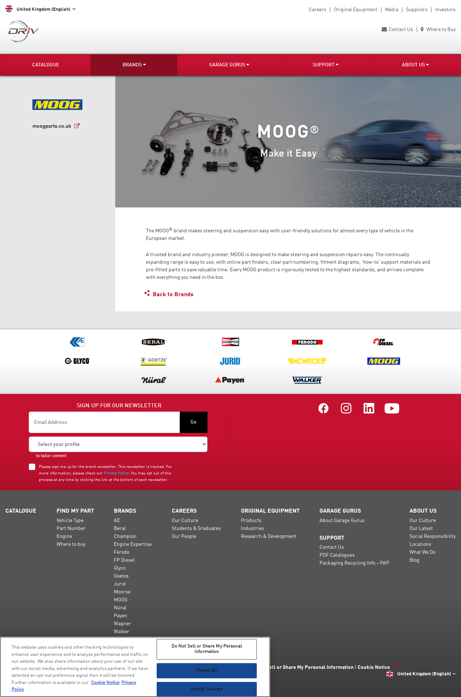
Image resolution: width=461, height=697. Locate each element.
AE (117, 520)
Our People (184, 536)
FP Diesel (124, 560)
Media (391, 9)
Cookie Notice (374, 667)
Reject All (207, 670)
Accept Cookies (207, 689)
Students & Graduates (196, 528)
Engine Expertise (133, 544)
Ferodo (121, 552)
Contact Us (397, 29)
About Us (415, 64)
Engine (64, 536)
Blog (414, 560)
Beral (120, 528)
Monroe (122, 592)
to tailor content (51, 456)
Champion (125, 536)
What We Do (422, 552)
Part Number (71, 528)
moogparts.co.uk (51, 126)
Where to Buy (438, 29)
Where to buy (71, 544)
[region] (135, 667)
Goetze (121, 576)
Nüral (120, 607)
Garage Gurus (229, 64)
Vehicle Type (70, 520)
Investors (445, 9)
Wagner (122, 623)
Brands (134, 64)
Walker (121, 631)
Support (326, 64)
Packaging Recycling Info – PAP (354, 563)
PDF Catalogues (337, 555)
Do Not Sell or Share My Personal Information (302, 667)
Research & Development (268, 536)
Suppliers (417, 9)
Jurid (120, 584)
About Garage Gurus (341, 520)
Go (194, 422)
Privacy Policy (116, 473)
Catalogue (45, 64)
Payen (120, 615)
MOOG (120, 599)
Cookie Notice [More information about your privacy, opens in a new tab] (105, 682)
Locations (420, 544)
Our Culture (185, 520)
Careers (317, 9)
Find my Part (75, 511)
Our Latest (421, 528)
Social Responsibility (432, 536)
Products (251, 520)
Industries (252, 528)
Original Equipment (355, 9)
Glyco (120, 568)
